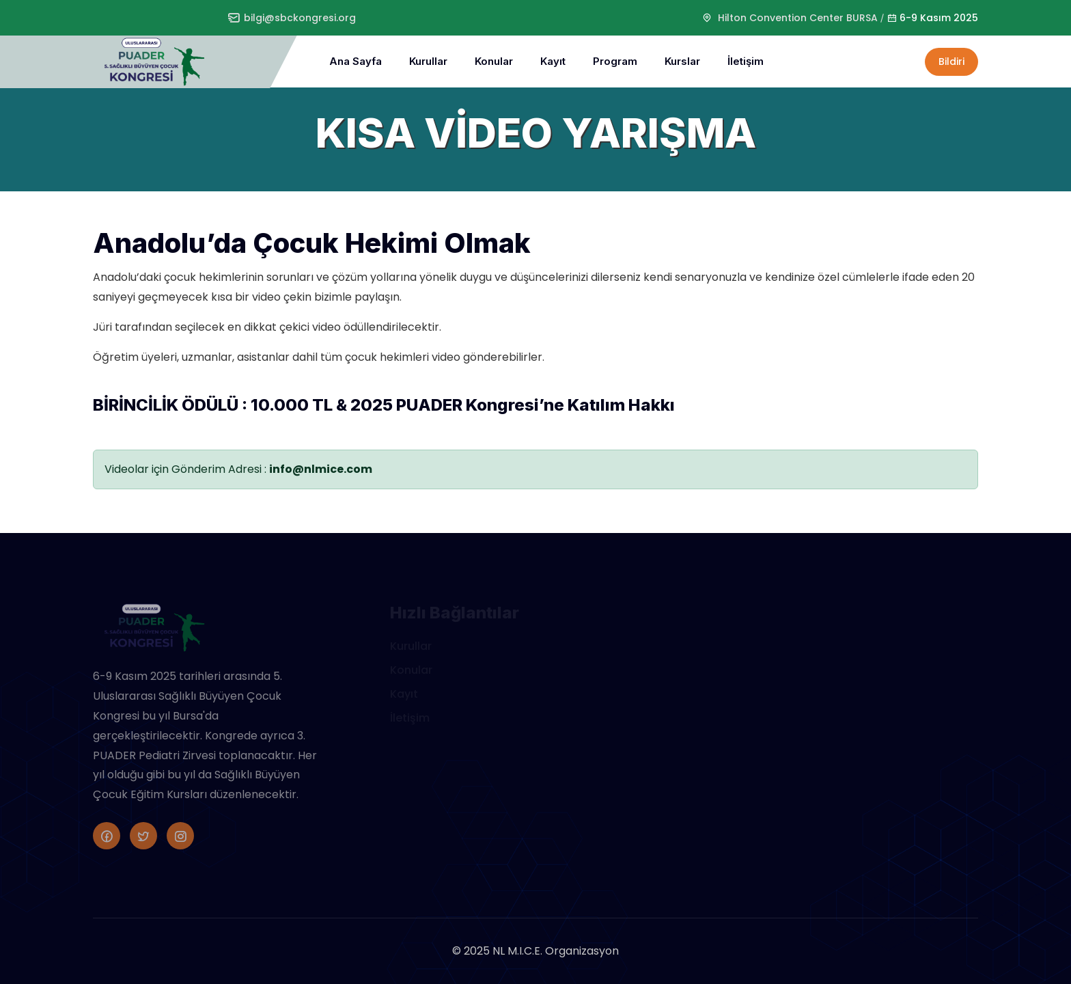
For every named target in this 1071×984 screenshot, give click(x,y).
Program (615, 61)
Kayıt (553, 61)
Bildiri (951, 61)
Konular (494, 61)
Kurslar (682, 61)
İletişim (745, 61)
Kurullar (428, 61)
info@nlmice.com (320, 469)
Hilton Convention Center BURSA (798, 18)
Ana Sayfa (355, 61)
